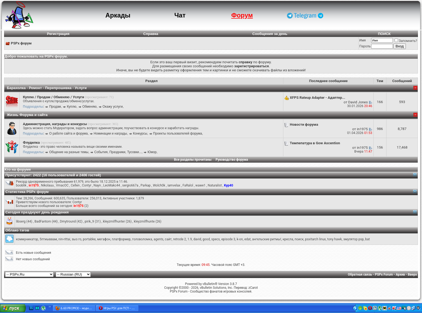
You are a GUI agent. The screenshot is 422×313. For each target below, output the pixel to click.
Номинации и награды (110, 133)
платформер (121, 239)
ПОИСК (384, 34)
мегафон (103, 239)
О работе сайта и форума (68, 133)
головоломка (142, 239)
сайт (168, 239)
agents (158, 239)
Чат (180, 15)
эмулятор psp (353, 239)
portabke (89, 239)
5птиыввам (48, 239)
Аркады (117, 15)
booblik (21, 185)
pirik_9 (89, 221)
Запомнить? (406, 41)
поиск (299, 239)
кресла (288, 239)
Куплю (71, 106)
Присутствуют (18, 175)
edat (247, 239)
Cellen (75, 185)
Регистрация (58, 34)
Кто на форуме (18, 169)
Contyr (86, 185)
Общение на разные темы (68, 152)
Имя (362, 40)
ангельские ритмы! (266, 239)
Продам (55, 106)
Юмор (152, 152)
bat (367, 239)
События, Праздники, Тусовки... (118, 152)
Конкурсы (140, 133)
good (206, 239)
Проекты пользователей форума (177, 133)
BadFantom (42, 221)
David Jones (358, 102)
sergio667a (130, 185)
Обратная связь (360, 274)
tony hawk (334, 239)
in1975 (362, 129)
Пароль (365, 46)
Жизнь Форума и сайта (27, 115)
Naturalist (215, 185)
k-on (240, 239)
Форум (242, 15)
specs (215, 239)
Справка (150, 34)
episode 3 (228, 239)
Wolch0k (159, 185)
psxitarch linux (315, 239)
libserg (21, 221)
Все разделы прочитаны (193, 159)
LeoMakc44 (111, 185)
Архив (400, 274)
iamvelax (173, 185)
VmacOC (62, 185)
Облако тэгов (17, 230)
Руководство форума (232, 159)
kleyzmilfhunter (114, 221)
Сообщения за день (269, 34)
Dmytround (68, 221)
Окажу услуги (113, 106)
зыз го (76, 239)
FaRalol (187, 185)
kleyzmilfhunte (144, 221)
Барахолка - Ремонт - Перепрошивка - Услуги (47, 88)
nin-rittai (64, 239)
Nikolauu (47, 185)
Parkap (145, 185)
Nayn (97, 185)
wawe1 (200, 185)
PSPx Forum (384, 274)
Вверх (412, 274)
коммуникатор (27, 239)
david (197, 239)
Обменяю (89, 106)
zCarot (253, 288)
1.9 (189, 239)
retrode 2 (179, 239)
